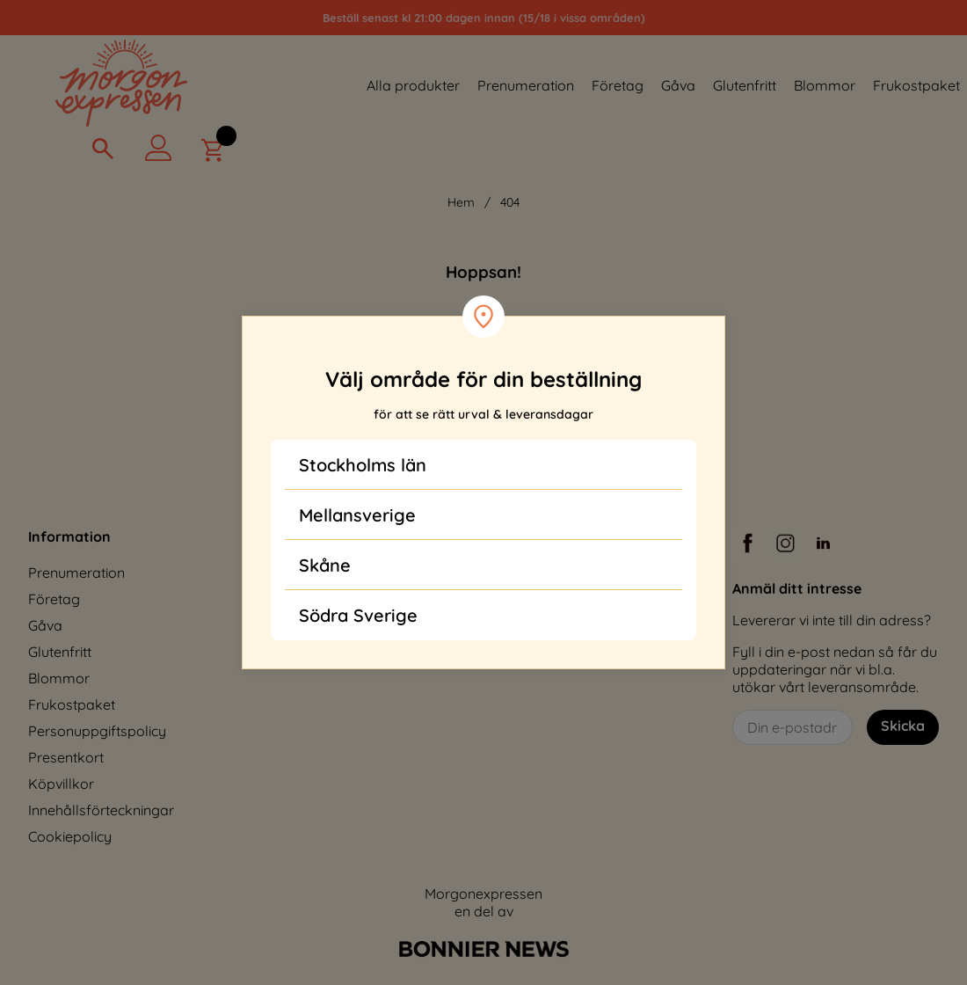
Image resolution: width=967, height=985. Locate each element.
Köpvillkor (61, 783)
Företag (617, 85)
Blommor (824, 85)
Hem (461, 202)
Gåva (678, 85)
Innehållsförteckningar (101, 810)
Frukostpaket (916, 85)
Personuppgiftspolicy (97, 731)
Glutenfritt (744, 85)
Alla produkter (413, 85)
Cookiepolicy (70, 836)
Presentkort (66, 757)
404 (510, 202)
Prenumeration (525, 85)
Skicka (903, 725)
